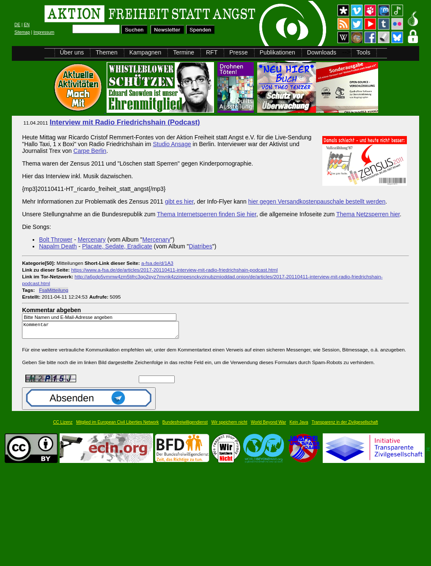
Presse (238, 52)
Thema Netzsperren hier (368, 214)
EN (27, 24)
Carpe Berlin (90, 150)
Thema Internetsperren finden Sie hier (206, 214)
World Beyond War (268, 426)
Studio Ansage (172, 144)
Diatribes (200, 246)
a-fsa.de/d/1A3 (157, 263)
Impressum (43, 32)
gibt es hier (179, 201)
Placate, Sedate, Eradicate (117, 246)
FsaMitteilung (53, 290)
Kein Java (299, 426)
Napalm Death (58, 246)
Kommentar (103, 332)
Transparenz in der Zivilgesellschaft (345, 426)
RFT (211, 52)
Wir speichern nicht (229, 426)
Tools (364, 52)
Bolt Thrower (55, 239)
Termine (183, 52)
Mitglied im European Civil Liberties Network (117, 426)
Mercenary (92, 239)
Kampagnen (145, 52)
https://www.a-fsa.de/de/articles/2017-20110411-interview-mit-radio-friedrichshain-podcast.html (174, 269)
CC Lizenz (62, 426)
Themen (106, 52)
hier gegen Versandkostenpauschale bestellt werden (317, 201)
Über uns (72, 52)
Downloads (321, 52)
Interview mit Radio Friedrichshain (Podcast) (124, 122)
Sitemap (22, 32)
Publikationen (277, 52)
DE (17, 24)
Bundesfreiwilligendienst (185, 426)
